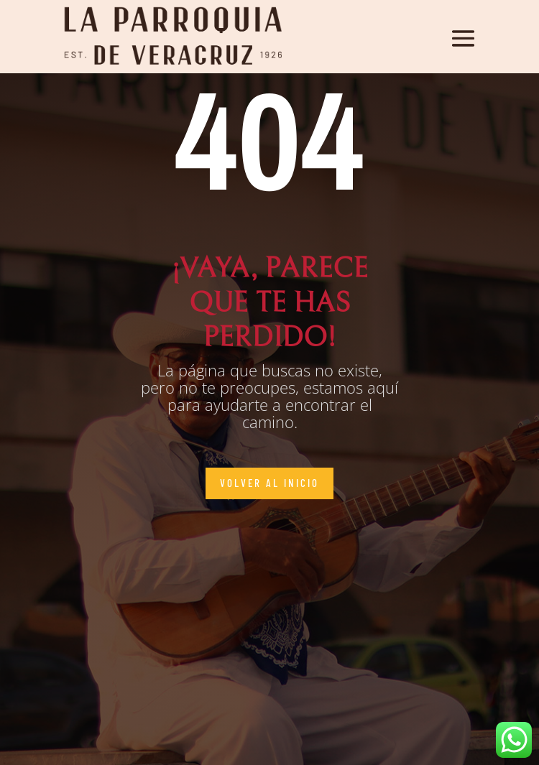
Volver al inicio (269, 482)
